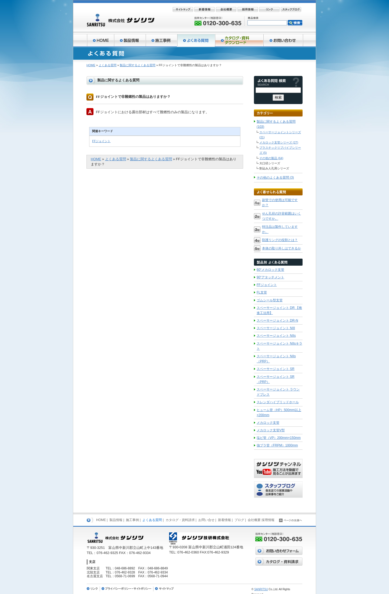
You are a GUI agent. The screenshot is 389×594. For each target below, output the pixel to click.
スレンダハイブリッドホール (278, 402)
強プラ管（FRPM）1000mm (277, 445)
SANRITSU (261, 589)
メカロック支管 (268, 423)
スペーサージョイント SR (275, 369)
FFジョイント (101, 141)
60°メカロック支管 (270, 270)
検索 (295, 23)
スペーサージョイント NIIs (276, 336)
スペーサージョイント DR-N (277, 320)
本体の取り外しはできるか (281, 248)
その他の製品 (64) (271, 158)
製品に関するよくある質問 (137, 65)
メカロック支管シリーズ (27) (278, 142)
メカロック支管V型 (271, 430)
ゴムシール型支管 (270, 300)
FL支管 (262, 292)
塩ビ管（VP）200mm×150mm (279, 438)
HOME (90, 65)
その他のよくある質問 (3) (275, 177)
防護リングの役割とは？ (280, 240)
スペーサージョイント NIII (276, 328)
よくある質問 (107, 65)
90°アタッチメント (270, 277)
